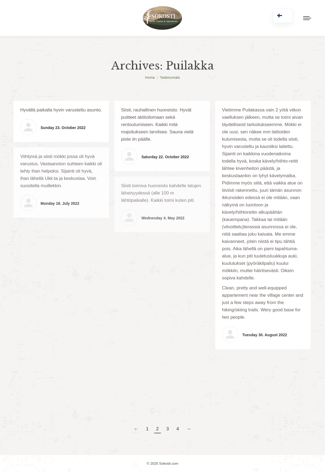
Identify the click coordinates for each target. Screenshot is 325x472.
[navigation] (283, 15)
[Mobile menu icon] (307, 18)
